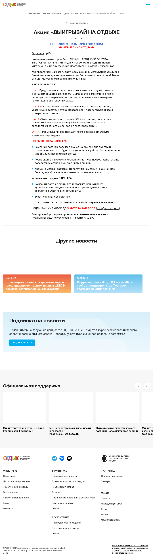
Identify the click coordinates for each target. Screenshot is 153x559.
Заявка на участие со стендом (68, 481)
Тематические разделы (15, 486)
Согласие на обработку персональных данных (127, 551)
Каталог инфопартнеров (16, 497)
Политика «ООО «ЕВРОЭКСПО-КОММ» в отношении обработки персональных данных (130, 548)
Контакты (8, 508)
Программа (108, 470)
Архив (6, 503)
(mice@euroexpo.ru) (108, 208)
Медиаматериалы (110, 520)
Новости (105, 498)
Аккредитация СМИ (111, 503)
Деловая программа (112, 476)
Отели (55, 508)
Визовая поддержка (62, 503)
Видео (104, 514)
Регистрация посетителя (65, 528)
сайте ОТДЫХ (84, 217)
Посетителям (60, 517)
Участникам (59, 470)
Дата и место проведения (17, 481)
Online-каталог (11, 492)
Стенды (56, 492)
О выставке (10, 470)
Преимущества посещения (66, 522)
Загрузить (38, 53)
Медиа (105, 493)
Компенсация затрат (63, 486)
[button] (138, 386)
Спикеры (105, 481)
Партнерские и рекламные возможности (73, 497)
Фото (104, 509)
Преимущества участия (64, 476)
